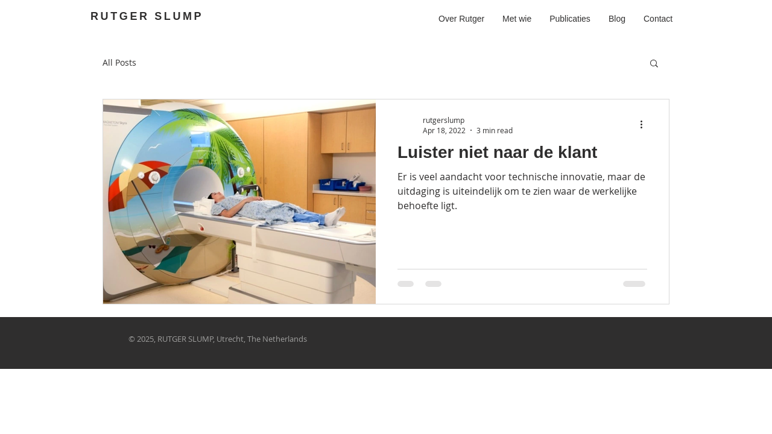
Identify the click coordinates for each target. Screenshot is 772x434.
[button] (654, 64)
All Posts (119, 62)
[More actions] (645, 125)
